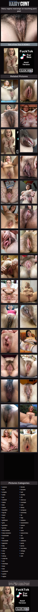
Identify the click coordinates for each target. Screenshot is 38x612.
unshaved (5, 571)
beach (4, 507)
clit (21, 497)
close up (23, 500)
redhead (4, 548)
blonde (23, 487)
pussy (22, 546)
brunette (23, 489)
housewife (5, 540)
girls (3, 523)
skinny (4, 556)
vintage (23, 551)
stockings (5, 563)
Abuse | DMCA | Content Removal (19, 583)
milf (22, 528)
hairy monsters (6, 533)
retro (3, 551)
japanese (4, 543)
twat (3, 569)
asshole (4, 500)
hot (3, 538)
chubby (23, 494)
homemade (5, 535)
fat (21, 515)
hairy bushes (6, 530)
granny (4, 528)
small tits (4, 558)
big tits (4, 512)
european (23, 510)
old (21, 535)
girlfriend (4, 520)
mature (23, 525)
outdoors (23, 540)
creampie (23, 502)
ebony (22, 507)
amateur (4, 487)
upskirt (4, 574)
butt (22, 492)
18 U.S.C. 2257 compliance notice (19, 584)
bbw (3, 505)
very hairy (23, 548)
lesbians (23, 520)
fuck (3, 517)
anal (3, 489)
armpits (4, 492)
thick (3, 566)
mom (22, 530)
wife (22, 556)
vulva (22, 553)
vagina (4, 576)
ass (3, 497)
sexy (3, 553)
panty (22, 543)
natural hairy (24, 533)
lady (3, 546)
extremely (23, 512)
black (3, 515)
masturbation (24, 523)
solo (3, 561)
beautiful (4, 510)
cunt (22, 505)
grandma (4, 525)
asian (3, 494)
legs (22, 517)
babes (4, 502)
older (22, 538)
